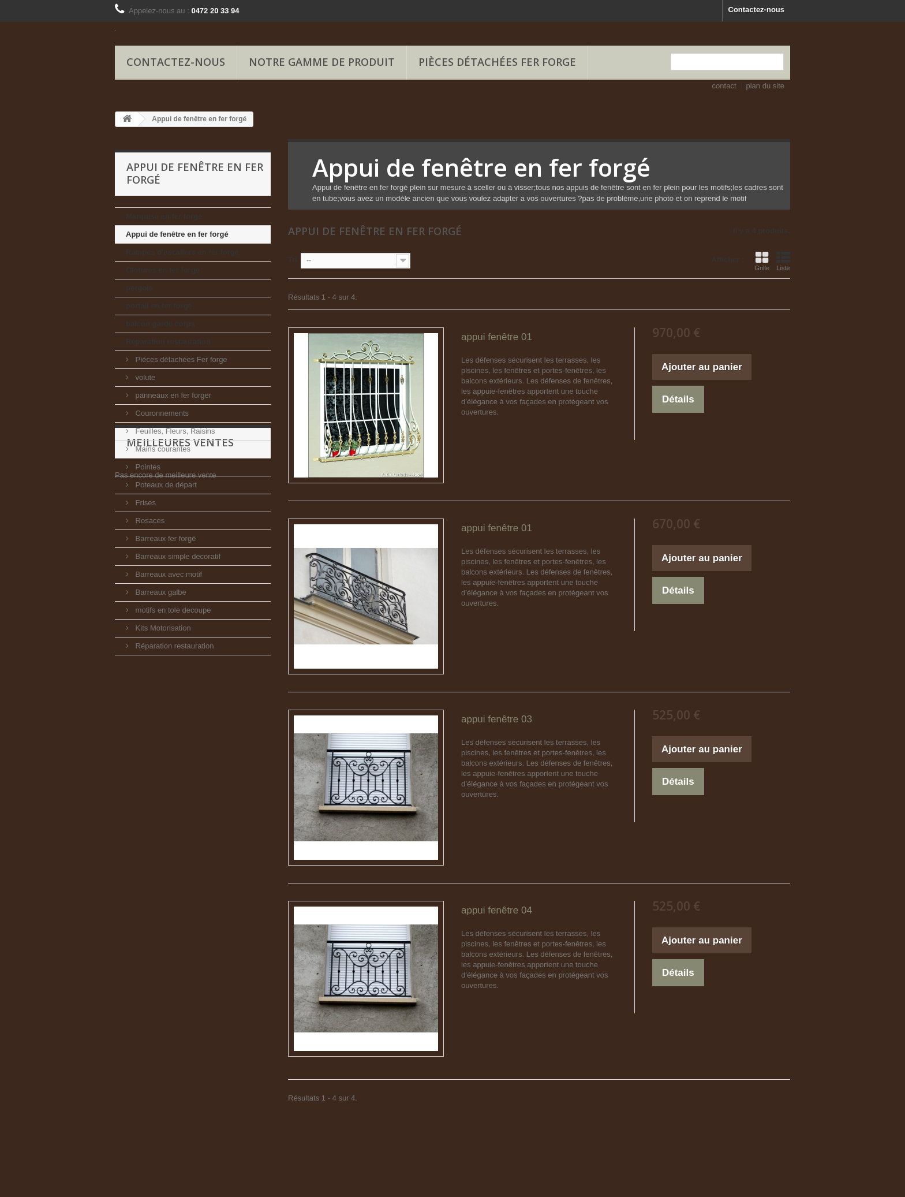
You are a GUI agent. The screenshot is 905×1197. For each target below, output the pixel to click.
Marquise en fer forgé (164, 216)
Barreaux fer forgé (164, 538)
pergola (139, 288)
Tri (292, 259)
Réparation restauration (168, 341)
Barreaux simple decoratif (176, 556)
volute (144, 377)
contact (724, 85)
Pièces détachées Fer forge (497, 62)
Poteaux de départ (165, 484)
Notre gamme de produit (322, 62)
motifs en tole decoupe (172, 610)
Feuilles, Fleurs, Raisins (174, 431)
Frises (144, 502)
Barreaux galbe (159, 592)
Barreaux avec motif (167, 574)
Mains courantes (161, 449)
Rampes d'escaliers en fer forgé (182, 252)
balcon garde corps (160, 323)
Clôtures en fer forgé (163, 270)
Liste (783, 261)
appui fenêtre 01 (496, 336)
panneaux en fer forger (172, 395)
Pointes (146, 467)
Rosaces (148, 520)
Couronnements (161, 413)
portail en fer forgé (159, 305)
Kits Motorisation (162, 628)
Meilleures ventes (180, 690)
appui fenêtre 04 (496, 910)
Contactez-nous (756, 9)
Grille (761, 261)
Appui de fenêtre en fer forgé (177, 234)
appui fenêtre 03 (496, 719)
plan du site (765, 85)
